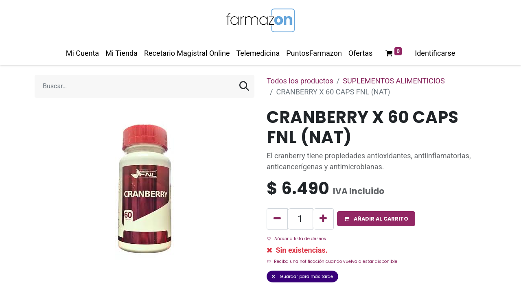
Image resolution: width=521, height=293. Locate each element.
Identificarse (435, 53)
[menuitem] (82, 53)
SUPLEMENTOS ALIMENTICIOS (393, 81)
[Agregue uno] (323, 219)
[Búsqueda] (244, 86)
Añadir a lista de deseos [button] (296, 239)
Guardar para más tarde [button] (302, 276)
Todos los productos (300, 81)
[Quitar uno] (277, 219)
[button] (376, 218)
